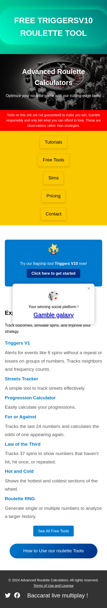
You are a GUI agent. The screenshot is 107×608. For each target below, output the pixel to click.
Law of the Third (22, 444)
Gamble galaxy (53, 314)
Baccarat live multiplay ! (57, 595)
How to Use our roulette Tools (53, 550)
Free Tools (53, 159)
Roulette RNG (20, 498)
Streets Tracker (21, 378)
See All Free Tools (53, 531)
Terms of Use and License (53, 586)
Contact (53, 213)
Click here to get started (53, 273)
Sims (53, 177)
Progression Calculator (30, 397)
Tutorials (53, 142)
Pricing (54, 195)
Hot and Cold (19, 471)
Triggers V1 (17, 343)
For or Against (20, 416)
